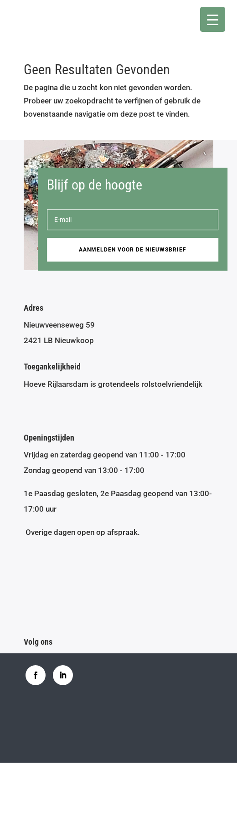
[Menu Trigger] (212, 19)
